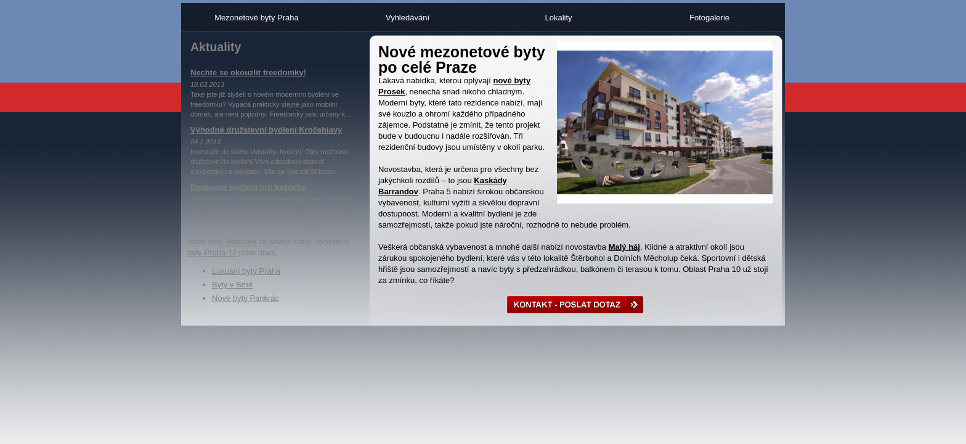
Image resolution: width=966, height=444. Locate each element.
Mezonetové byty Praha (256, 17)
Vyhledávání (407, 17)
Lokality (558, 17)
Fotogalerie (709, 17)
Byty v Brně (232, 284)
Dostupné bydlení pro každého (248, 187)
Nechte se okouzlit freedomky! (248, 72)
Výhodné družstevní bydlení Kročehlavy (266, 129)
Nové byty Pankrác (245, 298)
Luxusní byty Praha (246, 271)
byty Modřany (232, 241)
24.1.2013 (205, 142)
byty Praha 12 (212, 252)
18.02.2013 (207, 84)
